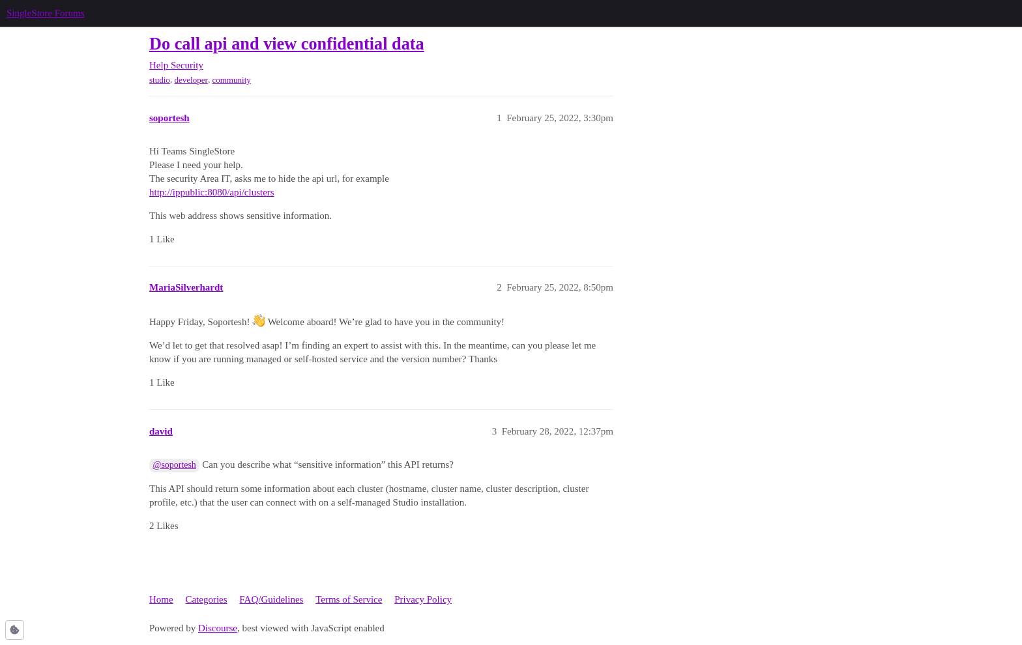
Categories (206, 599)
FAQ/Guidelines (271, 599)
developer (190, 80)
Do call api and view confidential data (286, 44)
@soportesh (174, 465)
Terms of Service (348, 599)
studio (159, 80)
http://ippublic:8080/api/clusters (211, 192)
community (231, 80)
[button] (14, 630)
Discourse (217, 628)
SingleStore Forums (46, 13)
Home (161, 599)
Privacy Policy (423, 599)
